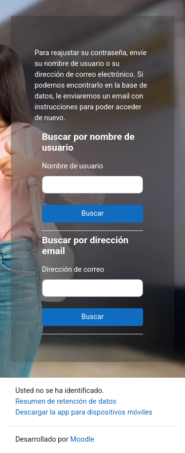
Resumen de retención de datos (65, 401)
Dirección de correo (73, 269)
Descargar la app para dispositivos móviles (83, 412)
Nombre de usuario (72, 166)
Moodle (82, 439)
